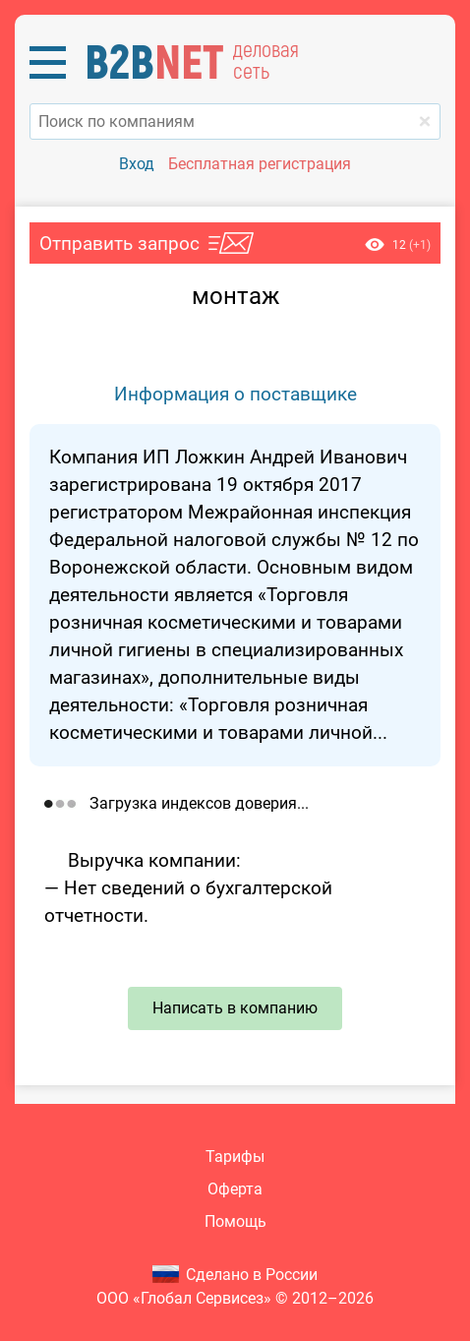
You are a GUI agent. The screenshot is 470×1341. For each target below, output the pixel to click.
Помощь (235, 1221)
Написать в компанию (235, 1008)
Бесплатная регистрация (259, 163)
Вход (136, 163)
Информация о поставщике (235, 394)
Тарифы (235, 1156)
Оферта (235, 1189)
